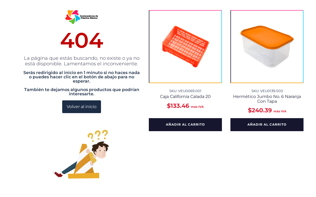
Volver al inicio (81, 106)
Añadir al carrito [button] (185, 124)
